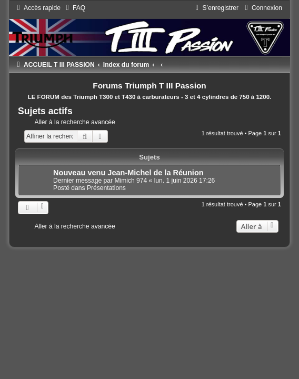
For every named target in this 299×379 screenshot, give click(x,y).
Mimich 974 (130, 180)
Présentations (106, 188)
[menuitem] (74, 8)
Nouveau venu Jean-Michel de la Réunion (128, 172)
